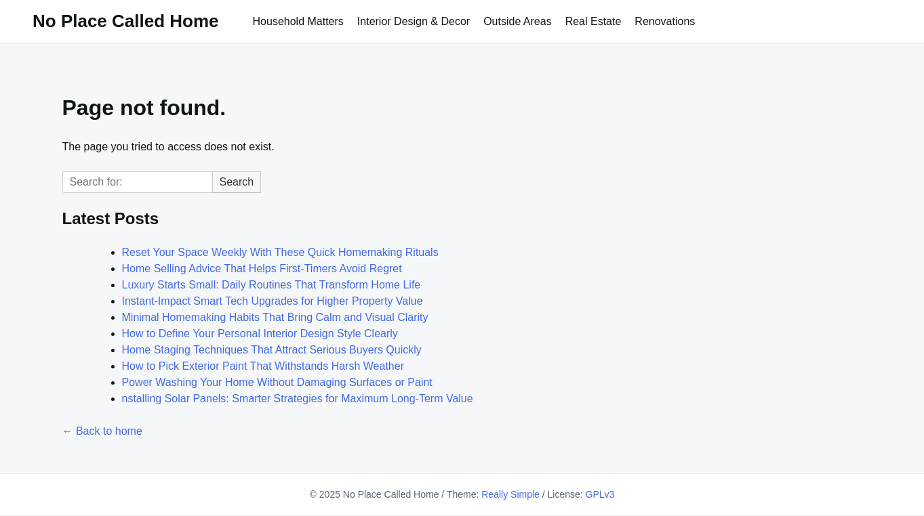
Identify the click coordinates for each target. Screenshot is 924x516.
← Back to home (102, 431)
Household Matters (298, 21)
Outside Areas (517, 21)
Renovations (665, 21)
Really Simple (510, 494)
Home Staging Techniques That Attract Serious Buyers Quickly (272, 350)
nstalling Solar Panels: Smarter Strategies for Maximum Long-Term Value (297, 398)
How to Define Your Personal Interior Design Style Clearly (260, 333)
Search (237, 182)
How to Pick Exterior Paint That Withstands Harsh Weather (263, 366)
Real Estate (593, 21)
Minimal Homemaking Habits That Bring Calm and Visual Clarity (275, 317)
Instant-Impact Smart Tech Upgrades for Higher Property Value (272, 301)
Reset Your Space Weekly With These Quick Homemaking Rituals (280, 252)
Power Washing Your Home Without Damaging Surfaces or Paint (277, 382)
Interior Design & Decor (413, 21)
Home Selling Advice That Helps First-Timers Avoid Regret (262, 268)
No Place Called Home (126, 21)
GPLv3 (600, 494)
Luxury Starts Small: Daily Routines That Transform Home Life (271, 285)
